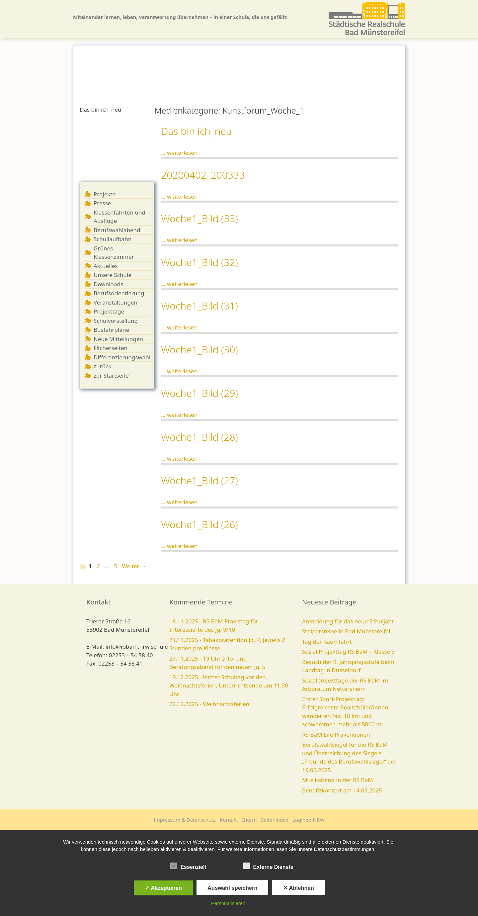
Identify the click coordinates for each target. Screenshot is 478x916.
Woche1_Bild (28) (199, 437)
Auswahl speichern (232, 888)
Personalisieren (228, 903)
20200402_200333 (203, 175)
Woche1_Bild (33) (199, 218)
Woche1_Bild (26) (199, 524)
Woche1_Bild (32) (199, 262)
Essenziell (188, 866)
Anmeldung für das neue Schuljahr (348, 621)
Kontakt (229, 819)
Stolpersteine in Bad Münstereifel (346, 631)
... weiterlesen (179, 152)
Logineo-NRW (308, 819)
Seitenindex (274, 819)
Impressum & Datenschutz (185, 819)
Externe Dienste (268, 866)
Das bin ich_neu (196, 131)
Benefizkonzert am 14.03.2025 (342, 790)
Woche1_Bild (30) (199, 349)
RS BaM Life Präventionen (336, 734)
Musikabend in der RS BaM (337, 780)
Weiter (134, 566)
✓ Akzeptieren (163, 888)
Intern (249, 819)
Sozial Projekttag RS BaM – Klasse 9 (348, 651)
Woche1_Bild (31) (199, 306)
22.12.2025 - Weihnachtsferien (209, 704)
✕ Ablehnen (298, 888)
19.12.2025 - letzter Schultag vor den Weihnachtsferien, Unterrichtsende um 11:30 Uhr (228, 685)
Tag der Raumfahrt (327, 641)
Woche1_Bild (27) (199, 480)
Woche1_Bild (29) (199, 393)
